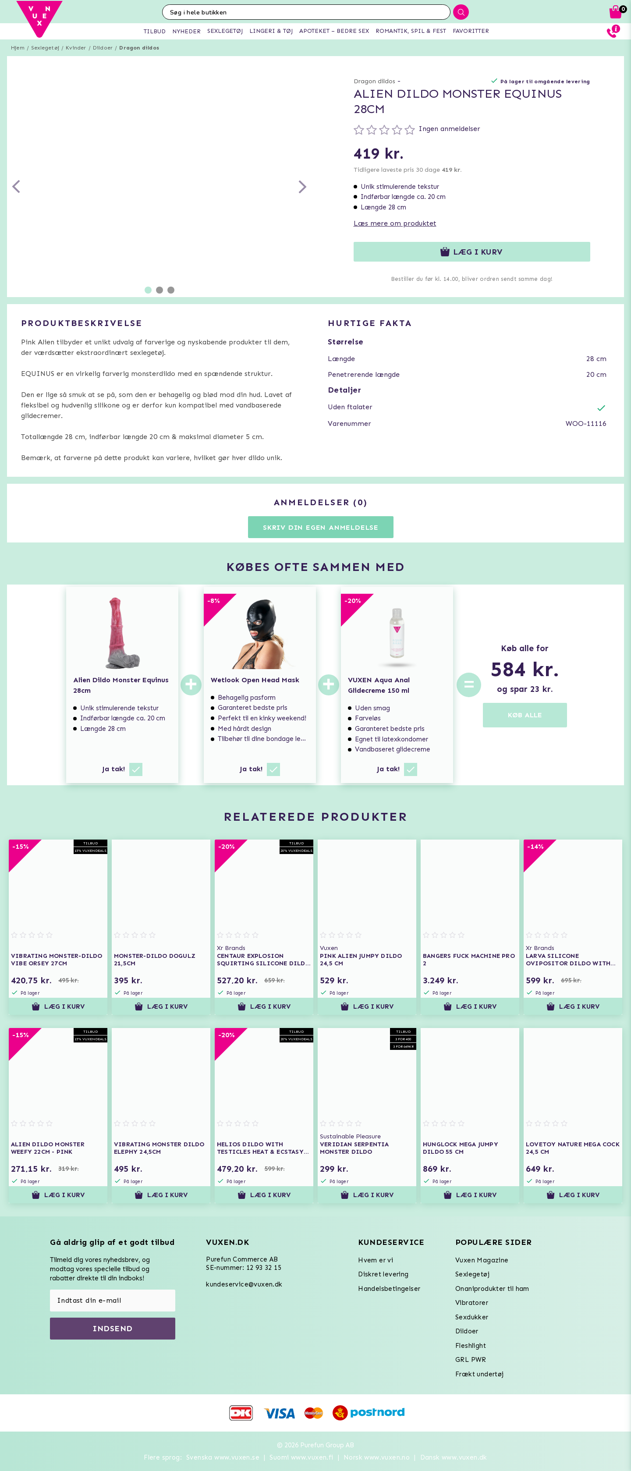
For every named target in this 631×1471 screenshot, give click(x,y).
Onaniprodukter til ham (492, 1289)
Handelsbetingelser (389, 1289)
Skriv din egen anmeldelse (321, 527)
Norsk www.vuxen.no (377, 1457)
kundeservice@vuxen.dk (244, 1284)
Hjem (18, 48)
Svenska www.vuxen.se (222, 1457)
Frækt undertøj (479, 1374)
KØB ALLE (525, 715)
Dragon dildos (139, 48)
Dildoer (103, 48)
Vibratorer (471, 1303)
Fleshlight (470, 1346)
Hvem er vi (375, 1260)
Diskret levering (383, 1274)
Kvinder (76, 48)
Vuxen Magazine (482, 1260)
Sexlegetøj (45, 48)
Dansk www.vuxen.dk (453, 1457)
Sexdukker (472, 1317)
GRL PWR (470, 1360)
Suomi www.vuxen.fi (301, 1457)
